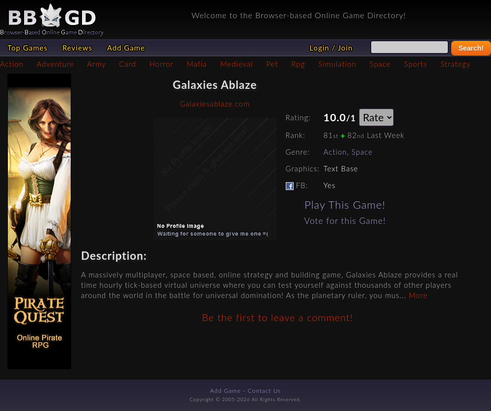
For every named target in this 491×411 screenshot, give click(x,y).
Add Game (126, 47)
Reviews (77, 47)
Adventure (55, 63)
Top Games (27, 47)
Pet (272, 63)
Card (127, 63)
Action (12, 63)
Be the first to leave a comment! (277, 317)
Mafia (197, 63)
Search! (471, 48)
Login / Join (331, 47)
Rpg (298, 63)
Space (380, 63)
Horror (161, 63)
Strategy (455, 63)
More (418, 295)
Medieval (236, 63)
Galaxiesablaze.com (215, 103)
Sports (415, 63)
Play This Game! (344, 204)
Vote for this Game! (345, 221)
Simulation (337, 63)
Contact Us (264, 390)
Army (96, 63)
